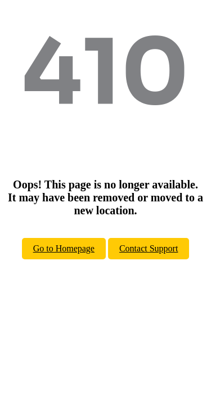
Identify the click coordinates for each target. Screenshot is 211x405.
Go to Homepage (64, 248)
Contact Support (148, 248)
